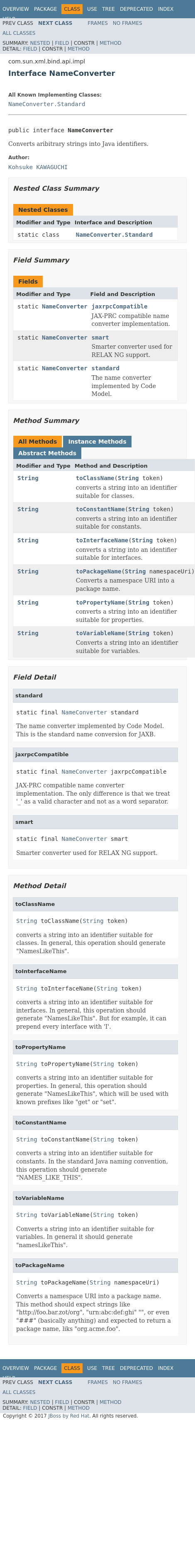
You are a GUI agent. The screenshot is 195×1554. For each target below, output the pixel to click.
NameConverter (65, 306)
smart (100, 337)
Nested (40, 43)
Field (62, 43)
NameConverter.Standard (46, 104)
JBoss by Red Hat (68, 1416)
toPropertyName (100, 602)
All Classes (18, 33)
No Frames (127, 23)
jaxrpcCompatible (120, 306)
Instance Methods (97, 441)
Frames (98, 23)
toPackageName (99, 571)
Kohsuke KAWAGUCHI (38, 167)
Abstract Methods (47, 453)
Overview (15, 9)
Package (45, 9)
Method (111, 43)
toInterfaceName (102, 540)
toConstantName (100, 509)
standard (105, 368)
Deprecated (136, 9)
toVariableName (100, 633)
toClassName (95, 478)
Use (92, 9)
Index (166, 9)
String (28, 478)
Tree (108, 9)
